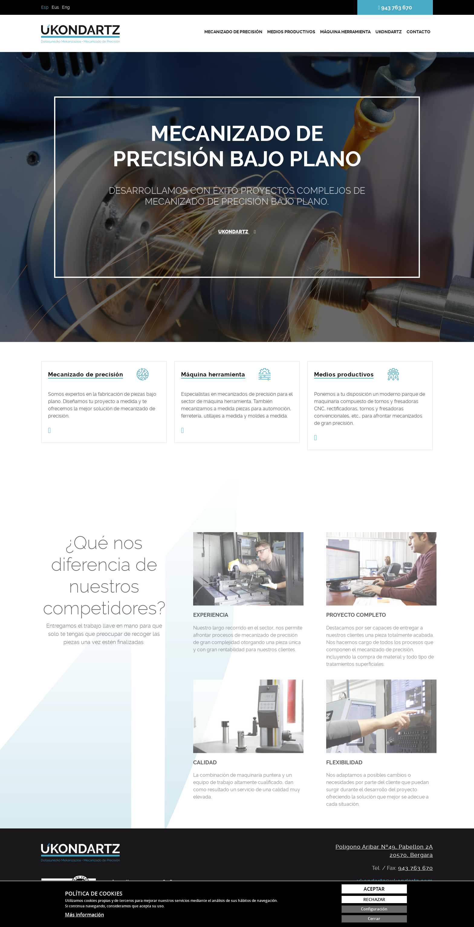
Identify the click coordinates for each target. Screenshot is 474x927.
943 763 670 (395, 7)
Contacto (418, 31)
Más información (84, 914)
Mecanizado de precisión (233, 31)
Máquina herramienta (345, 31)
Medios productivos (291, 31)
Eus (55, 7)
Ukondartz (388, 31)
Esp (45, 7)
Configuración (374, 909)
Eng (66, 7)
